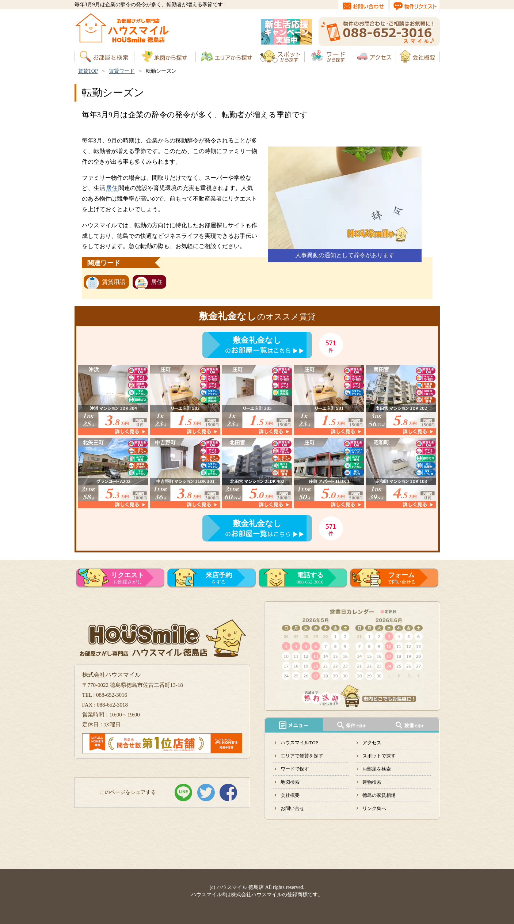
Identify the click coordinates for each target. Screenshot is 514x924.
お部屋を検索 (376, 769)
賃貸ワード (121, 71)
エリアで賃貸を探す (302, 755)
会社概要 (290, 795)
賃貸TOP (88, 71)
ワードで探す (295, 769)
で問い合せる (401, 578)
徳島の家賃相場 (379, 795)
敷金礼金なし (257, 340)
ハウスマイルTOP (299, 742)
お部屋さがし (127, 578)
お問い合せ (292, 808)
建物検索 (371, 782)
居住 (112, 188)
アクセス (371, 742)
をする (218, 578)
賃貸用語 (113, 282)
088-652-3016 (310, 578)
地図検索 (290, 782)
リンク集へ (374, 808)
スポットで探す (379, 755)
